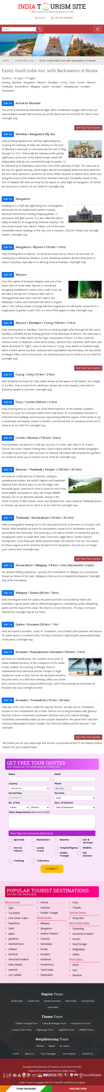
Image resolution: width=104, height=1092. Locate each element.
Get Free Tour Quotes (88, 127)
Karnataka (46, 943)
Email (58, 774)
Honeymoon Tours (80, 1023)
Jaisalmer (13, 938)
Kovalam (45, 954)
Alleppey (45, 923)
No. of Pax (14, 802)
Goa (74, 970)
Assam (76, 939)
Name (12, 774)
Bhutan (40, 1045)
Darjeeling (78, 928)
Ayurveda (17, 839)
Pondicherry (47, 964)
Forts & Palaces (17, 849)
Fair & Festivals (86, 841)
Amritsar (13, 954)
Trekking (17, 860)
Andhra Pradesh (49, 933)
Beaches (63, 839)
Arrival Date (15, 793)
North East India (79, 923)
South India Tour (24, 60)
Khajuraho (78, 918)
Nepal (52, 1045)
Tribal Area (41, 860)
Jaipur (11, 933)
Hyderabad (46, 974)
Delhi (11, 928)
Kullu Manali (15, 964)
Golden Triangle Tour (26, 1023)
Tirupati (76, 907)
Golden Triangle (63, 854)
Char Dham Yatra (18, 918)
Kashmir (13, 969)
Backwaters (41, 839)
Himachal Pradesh (18, 959)
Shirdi (75, 964)
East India (53, 1007)
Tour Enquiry (69, 1053)
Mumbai (77, 975)
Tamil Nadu (46, 969)
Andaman (45, 959)
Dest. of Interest (64, 802)
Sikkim (76, 954)
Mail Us (40, 18)
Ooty (75, 902)
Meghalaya (78, 949)
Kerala (44, 949)
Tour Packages (48, 1053)
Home (6, 60)
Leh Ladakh (14, 974)
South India (44, 917)
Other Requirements (29, 812)
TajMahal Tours (66, 1029)
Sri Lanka (64, 1045)
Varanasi (45, 907)
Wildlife (86, 847)
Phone (58, 783)
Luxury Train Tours (22, 1029)
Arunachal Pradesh (82, 933)
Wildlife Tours (86, 1029)
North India (17, 1000)
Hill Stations (86, 854)
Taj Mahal (14, 913)
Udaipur (12, 949)
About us (29, 1053)
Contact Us (87, 1053)
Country (13, 783)
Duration (59, 793)
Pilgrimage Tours (45, 1029)
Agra (11, 907)
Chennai (44, 938)
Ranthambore (16, 943)
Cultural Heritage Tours (54, 1023)
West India (70, 1000)
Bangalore (46, 928)
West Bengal (79, 944)
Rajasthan (14, 923)
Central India (87, 1000)
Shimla (44, 902)
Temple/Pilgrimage (63, 847)
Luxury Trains (39, 849)
